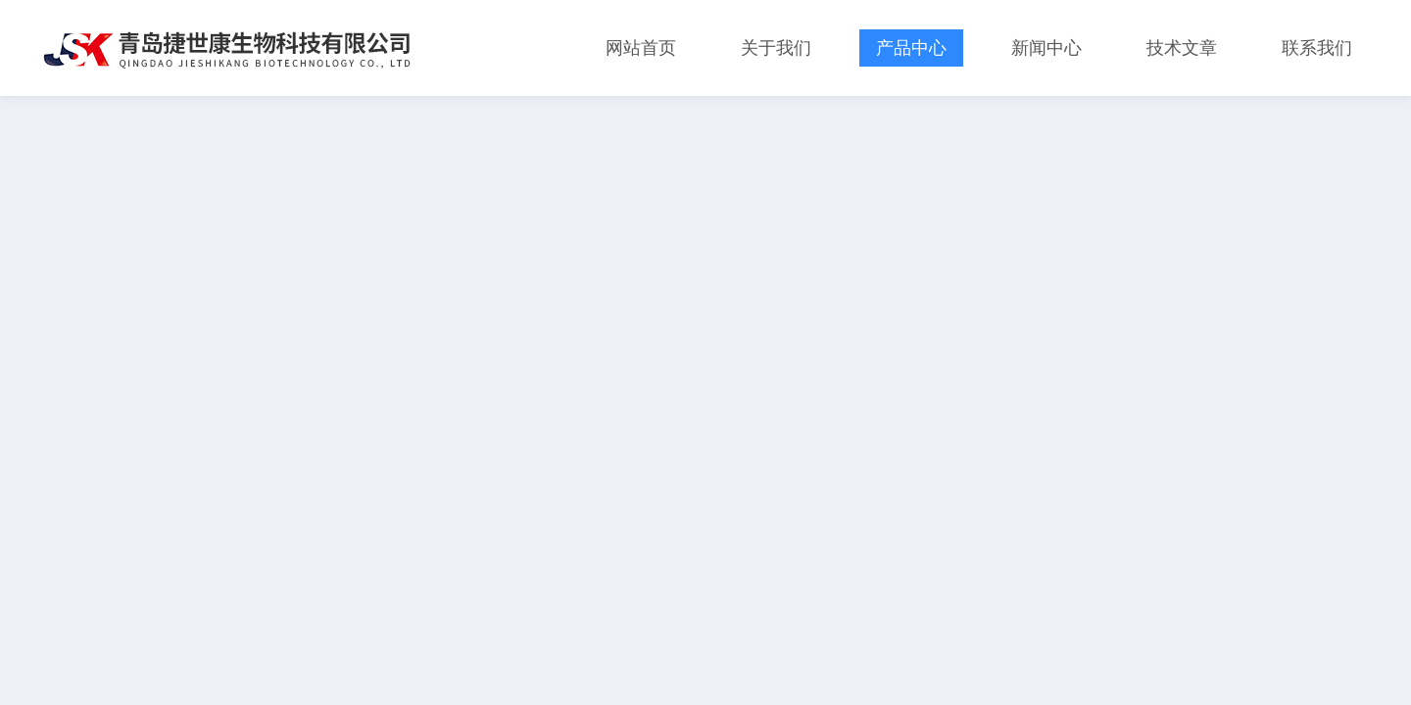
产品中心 (911, 48)
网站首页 (641, 48)
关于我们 (776, 48)
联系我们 (1317, 48)
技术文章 (1181, 48)
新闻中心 (1046, 48)
